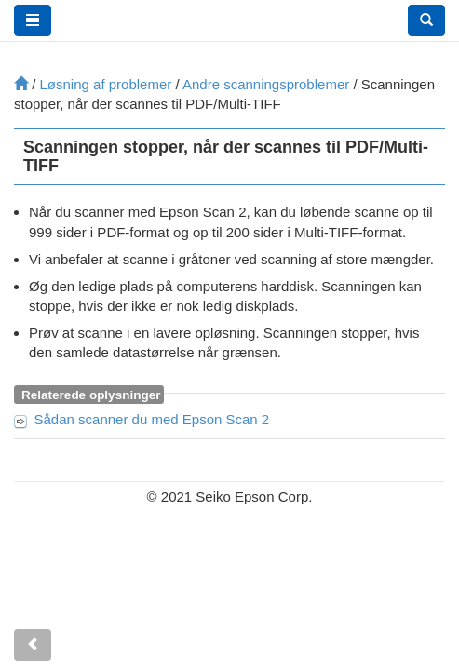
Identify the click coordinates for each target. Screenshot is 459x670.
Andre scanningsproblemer (265, 84)
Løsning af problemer (106, 84)
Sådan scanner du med (152, 419)
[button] (426, 20)
